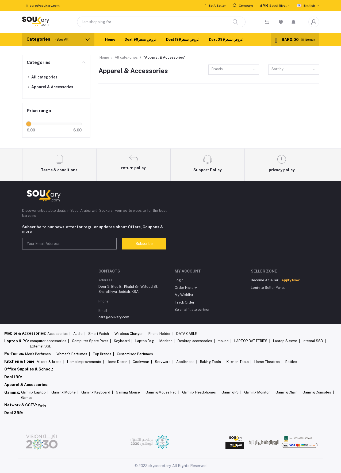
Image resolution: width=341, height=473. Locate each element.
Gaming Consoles (318, 392)
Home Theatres (268, 362)
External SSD (41, 346)
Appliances (186, 362)
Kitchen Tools (239, 362)
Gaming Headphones (200, 392)
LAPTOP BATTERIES (252, 341)
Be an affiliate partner (192, 310)
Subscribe (144, 243)
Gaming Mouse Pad (162, 392)
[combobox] (233, 70)
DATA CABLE (186, 334)
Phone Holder (160, 334)
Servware (164, 362)
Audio (79, 334)
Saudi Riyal (273, 5)
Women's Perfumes (73, 354)
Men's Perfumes (39, 354)
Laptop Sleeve (286, 341)
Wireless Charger (129, 334)
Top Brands (103, 354)
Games (27, 398)
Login (179, 280)
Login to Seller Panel (268, 288)
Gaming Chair (287, 392)
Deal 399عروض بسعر (226, 39)
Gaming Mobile (64, 392)
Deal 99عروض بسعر (141, 39)
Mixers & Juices (50, 362)
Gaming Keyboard (97, 392)
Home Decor (118, 362)
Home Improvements (85, 362)
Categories (39, 62)
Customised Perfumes (135, 354)
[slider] (29, 124)
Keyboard (123, 341)
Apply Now (290, 280)
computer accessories (49, 341)
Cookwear (142, 362)
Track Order (184, 302)
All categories (42, 77)
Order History (186, 288)
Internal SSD (314, 341)
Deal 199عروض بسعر (183, 39)
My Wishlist (184, 295)
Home (110, 39)
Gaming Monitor (258, 392)
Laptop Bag (145, 341)
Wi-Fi (42, 405)
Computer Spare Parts (91, 341)
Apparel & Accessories (50, 87)
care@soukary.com (113, 317)
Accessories (58, 334)
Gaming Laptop (34, 392)
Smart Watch (100, 334)
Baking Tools (212, 362)
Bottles (291, 362)
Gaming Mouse (129, 392)
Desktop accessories (196, 341)
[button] (294, 22)
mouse (224, 341)
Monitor (167, 341)
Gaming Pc (231, 392)
